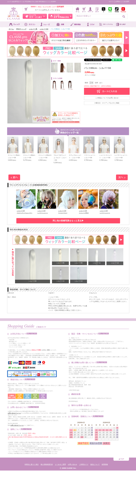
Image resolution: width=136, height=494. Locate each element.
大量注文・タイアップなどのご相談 (106, 103)
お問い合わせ (72, 464)
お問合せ (118, 1)
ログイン (111, 1)
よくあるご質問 (60, 464)
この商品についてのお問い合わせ (106, 98)
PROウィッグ (21, 29)
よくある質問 (125, 1)
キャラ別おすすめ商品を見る (60, 16)
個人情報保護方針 (47, 464)
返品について (95, 464)
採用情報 (105, 464)
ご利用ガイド (83, 464)
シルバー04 (44, 29)
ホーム (11, 29)
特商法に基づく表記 (32, 464)
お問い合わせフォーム (14, 413)
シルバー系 (33, 29)
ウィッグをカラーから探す (35, 16)
